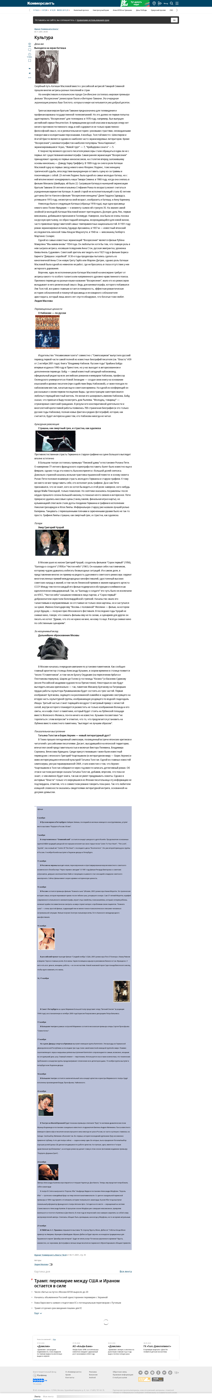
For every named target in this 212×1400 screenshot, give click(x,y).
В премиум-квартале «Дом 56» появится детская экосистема (156, 1350)
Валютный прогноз (81, 10)
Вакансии (93, 1374)
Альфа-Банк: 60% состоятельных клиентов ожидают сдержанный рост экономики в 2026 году (85, 1351)
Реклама (93, 1372)
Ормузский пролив (158, 10)
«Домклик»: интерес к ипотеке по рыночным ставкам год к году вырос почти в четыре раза (121, 1351)
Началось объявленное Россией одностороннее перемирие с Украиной (71, 1297)
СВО (171, 10)
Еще (38, 1313)
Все (54, 1339)
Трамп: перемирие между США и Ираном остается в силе (77, 1283)
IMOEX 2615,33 (62, 10)
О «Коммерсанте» (73, 1372)
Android (92, 1377)
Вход (166, 3)
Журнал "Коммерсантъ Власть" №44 (50, 1254)
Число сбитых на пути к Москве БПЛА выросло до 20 (61, 1291)
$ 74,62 (36, 10)
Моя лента (48, 1396)
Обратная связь (120, 1372)
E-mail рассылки (120, 1377)
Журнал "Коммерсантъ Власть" (46, 29)
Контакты (69, 1377)
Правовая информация (123, 1374)
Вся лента (126, 1271)
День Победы (141, 10)
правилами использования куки (93, 20)
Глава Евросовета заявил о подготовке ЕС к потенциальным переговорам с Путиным (77, 1302)
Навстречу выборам (101, 10)
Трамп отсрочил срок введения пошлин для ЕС (58, 1308)
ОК (174, 20)
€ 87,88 (44, 10)
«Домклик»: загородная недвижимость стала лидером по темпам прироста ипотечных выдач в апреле (49, 1352)
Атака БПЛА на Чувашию (122, 10)
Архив (68, 1374)
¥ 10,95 (53, 10)
